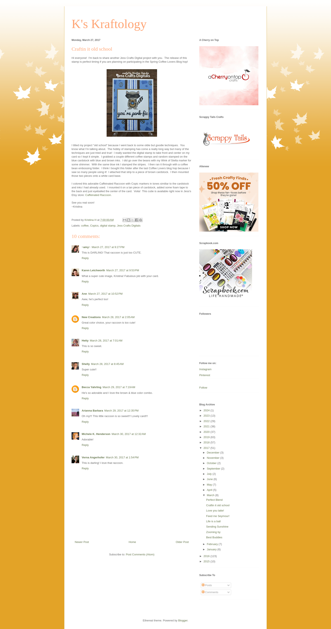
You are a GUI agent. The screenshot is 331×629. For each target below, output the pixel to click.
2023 (206, 415)
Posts (207, 585)
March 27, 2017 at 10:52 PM (105, 293)
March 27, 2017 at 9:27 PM (108, 247)
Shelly (86, 364)
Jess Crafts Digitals (128, 225)
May (210, 484)
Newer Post (82, 542)
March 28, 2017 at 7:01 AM (106, 340)
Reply (85, 258)
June (210, 479)
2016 (206, 556)
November (213, 457)
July (210, 473)
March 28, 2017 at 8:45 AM (107, 364)
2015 (206, 561)
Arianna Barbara (92, 410)
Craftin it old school (217, 505)
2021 (206, 426)
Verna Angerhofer (93, 457)
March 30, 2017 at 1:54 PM (122, 457)
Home (132, 542)
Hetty (85, 340)
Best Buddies (214, 537)
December (213, 452)
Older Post (182, 542)
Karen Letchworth (93, 270)
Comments (210, 592)
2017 (206, 447)
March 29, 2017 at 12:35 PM (121, 410)
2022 (206, 421)
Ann (84, 293)
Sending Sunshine (217, 526)
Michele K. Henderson (96, 434)
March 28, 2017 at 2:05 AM (118, 317)
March (211, 495)
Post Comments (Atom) (140, 554)
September (214, 468)
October (212, 463)
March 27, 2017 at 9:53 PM (122, 270)
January (212, 549)
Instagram (205, 369)
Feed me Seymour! (217, 516)
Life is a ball (213, 521)
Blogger (182, 620)
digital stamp (107, 225)
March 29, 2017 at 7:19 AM (119, 387)
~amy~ (86, 247)
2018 (206, 442)
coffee (85, 225)
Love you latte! (215, 510)
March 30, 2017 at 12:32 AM (129, 434)
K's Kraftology (109, 24)
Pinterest (204, 375)
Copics (94, 225)
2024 (206, 410)
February (213, 544)
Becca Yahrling (91, 387)
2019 (206, 437)
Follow (203, 387)
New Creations (91, 317)
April (210, 489)
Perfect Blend (214, 499)
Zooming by (213, 532)
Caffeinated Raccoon (98, 195)
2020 (206, 431)
